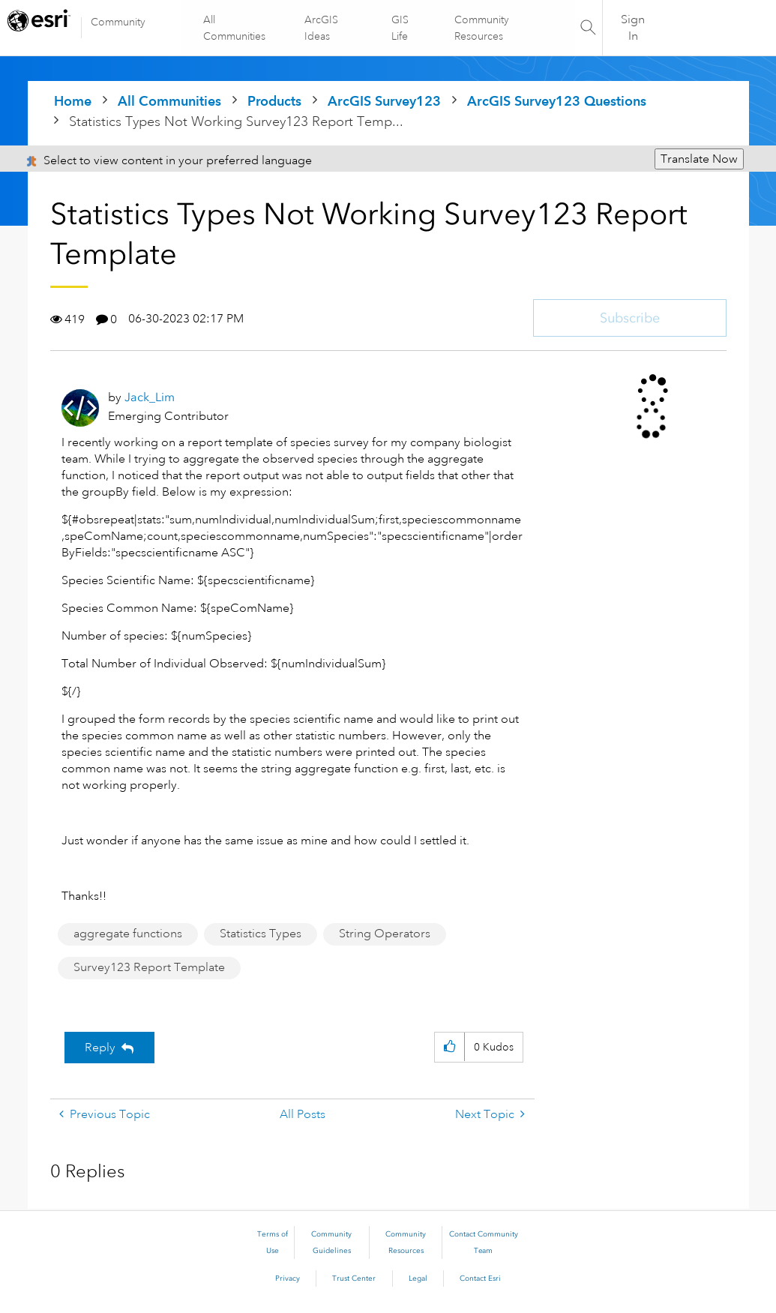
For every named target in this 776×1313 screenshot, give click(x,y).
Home (72, 101)
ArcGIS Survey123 (384, 101)
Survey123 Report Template (149, 967)
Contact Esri (480, 1278)
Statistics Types (260, 933)
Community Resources (481, 28)
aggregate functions (127, 933)
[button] (449, 1047)
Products (274, 101)
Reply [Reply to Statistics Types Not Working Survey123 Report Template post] (100, 1047)
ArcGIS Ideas (321, 28)
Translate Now (699, 158)
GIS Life (400, 28)
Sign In (633, 27)
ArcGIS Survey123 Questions (556, 101)
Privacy (287, 1278)
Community (118, 21)
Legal (418, 1278)
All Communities (235, 28)
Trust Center (354, 1278)
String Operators (384, 933)
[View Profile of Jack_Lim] (149, 397)
